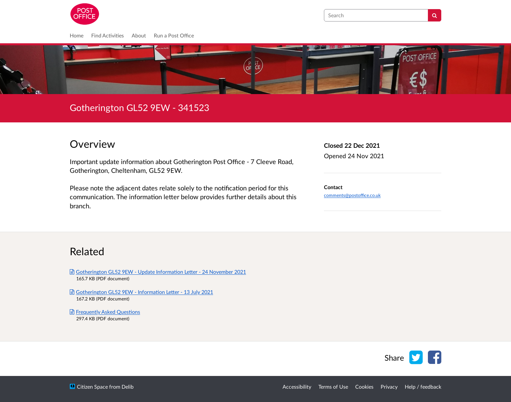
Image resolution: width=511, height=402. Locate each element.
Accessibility (297, 386)
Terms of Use (333, 386)
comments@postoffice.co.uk (352, 195)
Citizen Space (92, 386)
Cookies (364, 386)
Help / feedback (423, 386)
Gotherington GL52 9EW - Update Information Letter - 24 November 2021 (158, 272)
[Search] (434, 15)
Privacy (389, 386)
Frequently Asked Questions (105, 312)
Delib (128, 386)
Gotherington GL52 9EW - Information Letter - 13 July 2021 (141, 292)
